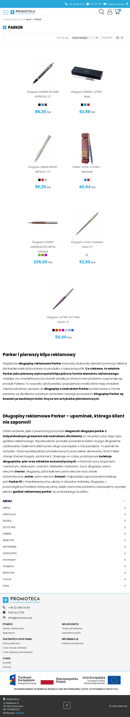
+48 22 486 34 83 (77, 4)
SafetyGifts (10, 553)
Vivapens (8, 566)
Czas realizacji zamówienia (17, 652)
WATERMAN (9, 546)
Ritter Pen (9, 572)
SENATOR (8, 540)
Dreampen (9, 559)
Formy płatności (11, 643)
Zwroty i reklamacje (13, 628)
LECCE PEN (9, 527)
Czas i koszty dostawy (15, 647)
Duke (6, 585)
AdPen (7, 507)
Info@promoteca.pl (116, 4)
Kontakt (7, 662)
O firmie (7, 667)
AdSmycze (9, 514)
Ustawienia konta (71, 632)
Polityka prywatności (73, 643)
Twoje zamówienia (72, 628)
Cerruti (7, 579)
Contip (20, 712)
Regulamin (9, 632)
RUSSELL (7, 520)
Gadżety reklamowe (13, 19)
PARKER (7, 533)
